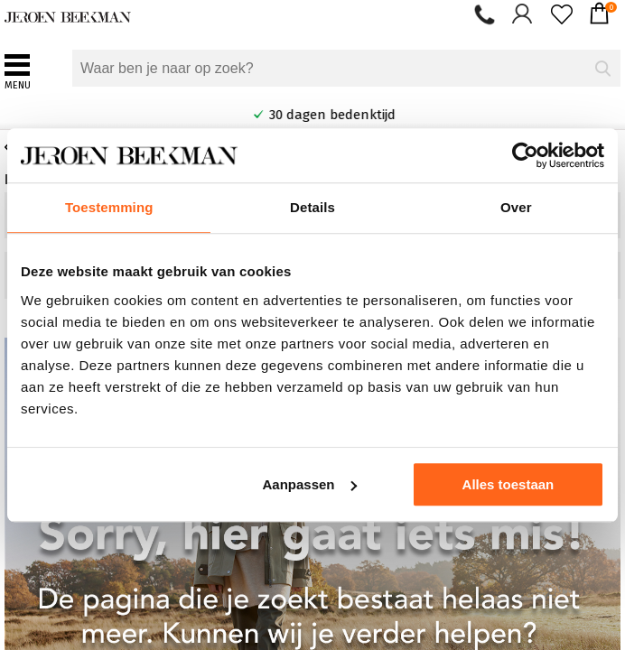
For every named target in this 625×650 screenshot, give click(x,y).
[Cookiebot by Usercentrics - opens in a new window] (525, 155)
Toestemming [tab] (109, 207)
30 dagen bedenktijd (379, 114)
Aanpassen (309, 484)
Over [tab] (516, 207)
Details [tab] (312, 207)
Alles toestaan (508, 484)
